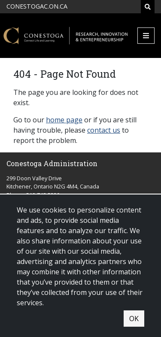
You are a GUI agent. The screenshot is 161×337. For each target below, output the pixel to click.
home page (64, 119)
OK (134, 318)
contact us (103, 130)
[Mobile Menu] (146, 35)
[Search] (148, 6)
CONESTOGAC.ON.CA (36, 6)
